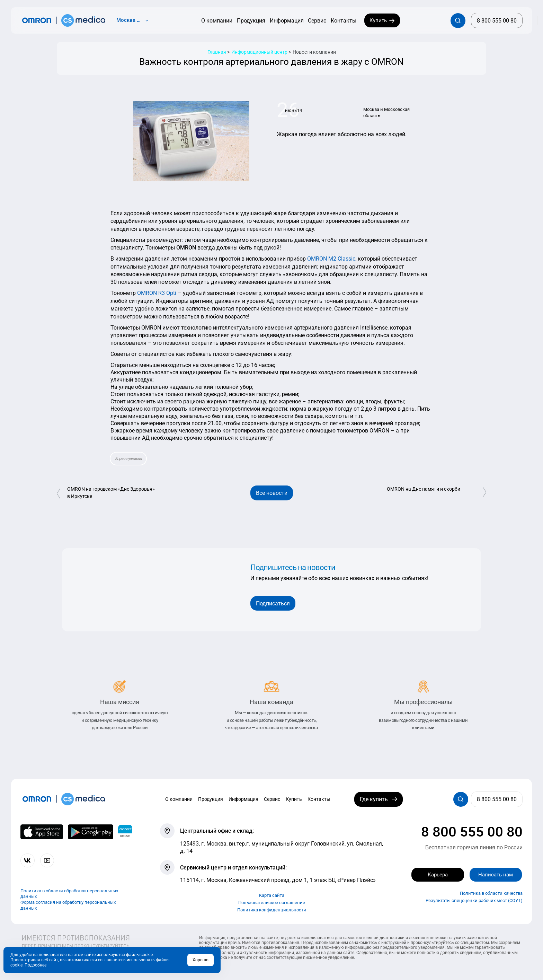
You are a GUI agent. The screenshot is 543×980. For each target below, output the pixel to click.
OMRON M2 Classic (331, 258)
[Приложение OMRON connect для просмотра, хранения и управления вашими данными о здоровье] (125, 831)
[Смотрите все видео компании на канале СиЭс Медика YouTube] (48, 860)
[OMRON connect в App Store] (41, 831)
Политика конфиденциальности (271, 909)
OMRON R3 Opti (156, 293)
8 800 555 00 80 (472, 832)
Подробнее (35, 965)
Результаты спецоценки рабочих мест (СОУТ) (474, 900)
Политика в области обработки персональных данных (69, 893)
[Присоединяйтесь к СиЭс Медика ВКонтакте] (27, 860)
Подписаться (273, 603)
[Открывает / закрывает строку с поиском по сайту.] (458, 20)
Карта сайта (271, 895)
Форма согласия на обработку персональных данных (68, 905)
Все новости (271, 493)
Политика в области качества (491, 893)
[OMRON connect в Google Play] (90, 831)
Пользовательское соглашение (271, 902)
